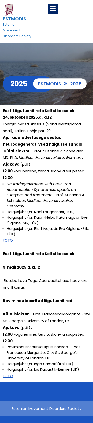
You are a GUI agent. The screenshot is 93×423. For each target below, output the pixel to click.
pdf (25, 164)
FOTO (8, 240)
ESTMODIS (14, 19)
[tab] (53, 9)
